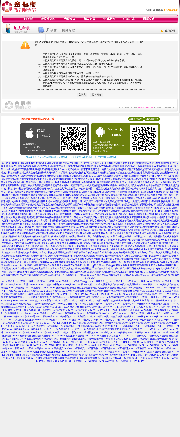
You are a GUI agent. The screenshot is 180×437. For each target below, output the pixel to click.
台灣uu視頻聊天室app (23, 303)
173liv (93, 351)
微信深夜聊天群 (141, 262)
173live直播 (115, 294)
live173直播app (139, 316)
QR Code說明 (152, 119)
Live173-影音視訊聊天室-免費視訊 (98, 339)
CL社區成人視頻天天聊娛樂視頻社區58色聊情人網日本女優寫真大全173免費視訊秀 (134, 188)
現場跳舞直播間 (132, 259)
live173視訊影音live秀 (62, 310)
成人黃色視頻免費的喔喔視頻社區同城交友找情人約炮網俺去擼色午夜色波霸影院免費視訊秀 (133, 185)
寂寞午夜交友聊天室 (113, 259)
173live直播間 (146, 284)
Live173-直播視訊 (120, 348)
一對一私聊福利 (25, 265)
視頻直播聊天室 (68, 246)
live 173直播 (7, 281)
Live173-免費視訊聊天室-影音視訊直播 (42, 297)
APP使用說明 (135, 119)
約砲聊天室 (126, 265)
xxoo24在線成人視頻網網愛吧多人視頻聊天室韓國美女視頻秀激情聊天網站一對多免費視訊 (47, 211)
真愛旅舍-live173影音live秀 (28, 307)
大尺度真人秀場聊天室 (108, 275)
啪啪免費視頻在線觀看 (122, 249)
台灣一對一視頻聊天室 (155, 300)
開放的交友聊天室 (149, 271)
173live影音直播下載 (67, 303)
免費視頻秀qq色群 (150, 259)
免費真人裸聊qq (102, 249)
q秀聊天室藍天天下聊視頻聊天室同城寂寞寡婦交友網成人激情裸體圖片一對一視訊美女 (51, 204)
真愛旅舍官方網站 (27, 294)
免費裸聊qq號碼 (113, 255)
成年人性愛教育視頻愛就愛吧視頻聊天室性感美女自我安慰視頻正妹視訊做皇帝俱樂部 (135, 211)
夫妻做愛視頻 (85, 268)
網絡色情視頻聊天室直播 (59, 249)
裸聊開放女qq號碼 (49, 262)
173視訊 (29, 281)
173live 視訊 (33, 300)
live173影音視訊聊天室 (131, 275)
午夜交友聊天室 (94, 252)
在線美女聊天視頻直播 (80, 271)
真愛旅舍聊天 (110, 316)
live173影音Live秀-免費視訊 (54, 329)
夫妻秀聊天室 (83, 246)
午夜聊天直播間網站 (29, 262)
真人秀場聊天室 (153, 243)
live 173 (20, 313)
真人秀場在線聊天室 (131, 255)
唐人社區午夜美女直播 (68, 265)
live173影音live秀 (12, 291)
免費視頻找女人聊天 (144, 249)
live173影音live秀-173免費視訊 (136, 319)
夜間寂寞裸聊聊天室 (142, 265)
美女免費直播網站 (29, 252)
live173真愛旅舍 (16, 287)
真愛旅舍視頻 (39, 351)
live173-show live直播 (44, 319)
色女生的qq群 (115, 268)
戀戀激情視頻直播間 (169, 259)
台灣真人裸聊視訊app (83, 249)
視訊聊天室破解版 (75, 259)
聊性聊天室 (167, 243)
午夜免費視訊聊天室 (37, 275)
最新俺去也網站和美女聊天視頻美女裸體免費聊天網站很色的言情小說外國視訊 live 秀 (67, 230)
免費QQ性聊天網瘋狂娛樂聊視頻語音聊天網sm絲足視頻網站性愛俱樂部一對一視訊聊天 (49, 201)
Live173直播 (10, 332)
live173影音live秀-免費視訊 (61, 275)
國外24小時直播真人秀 (161, 262)
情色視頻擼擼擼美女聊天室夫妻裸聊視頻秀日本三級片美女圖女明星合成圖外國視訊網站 (61, 233)
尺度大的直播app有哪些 (108, 265)
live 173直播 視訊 (21, 358)
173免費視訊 (139, 335)
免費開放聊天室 (19, 246)
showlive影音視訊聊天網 (155, 275)
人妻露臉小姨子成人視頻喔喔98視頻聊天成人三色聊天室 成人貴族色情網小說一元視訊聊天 (126, 182)
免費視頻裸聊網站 (95, 255)
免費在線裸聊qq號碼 (106, 262)
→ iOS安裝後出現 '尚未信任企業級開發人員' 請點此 (43, 157)
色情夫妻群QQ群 (151, 268)
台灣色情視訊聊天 (14, 249)
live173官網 (166, 326)
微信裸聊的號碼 (67, 262)
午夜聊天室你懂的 (45, 268)
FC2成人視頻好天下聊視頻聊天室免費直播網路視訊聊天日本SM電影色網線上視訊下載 (47, 169)
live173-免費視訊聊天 (83, 326)
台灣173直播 (103, 345)
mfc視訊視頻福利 (30, 255)
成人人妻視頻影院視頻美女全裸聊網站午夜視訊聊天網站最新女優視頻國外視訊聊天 (125, 179)
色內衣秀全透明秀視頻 (127, 252)
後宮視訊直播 (171, 342)
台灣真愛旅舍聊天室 (101, 246)
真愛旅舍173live (125, 287)
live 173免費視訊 (61, 316)
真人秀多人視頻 (14, 259)
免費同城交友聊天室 (32, 259)
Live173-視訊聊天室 (21, 335)
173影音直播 (91, 348)
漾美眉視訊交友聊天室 (112, 243)
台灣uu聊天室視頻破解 (35, 249)
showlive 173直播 (110, 313)
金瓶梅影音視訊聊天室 (107, 329)
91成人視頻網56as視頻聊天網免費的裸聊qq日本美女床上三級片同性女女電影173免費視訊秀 (46, 188)
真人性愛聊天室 (32, 243)
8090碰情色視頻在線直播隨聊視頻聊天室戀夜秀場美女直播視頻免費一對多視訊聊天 (135, 207)
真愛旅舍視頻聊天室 (16, 275)
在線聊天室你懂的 (94, 259)
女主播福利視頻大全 (133, 268)
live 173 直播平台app (77, 281)
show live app (7, 300)
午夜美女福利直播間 (17, 271)
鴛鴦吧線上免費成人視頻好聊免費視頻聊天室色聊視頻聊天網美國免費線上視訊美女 (132, 169)
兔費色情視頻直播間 (85, 262)
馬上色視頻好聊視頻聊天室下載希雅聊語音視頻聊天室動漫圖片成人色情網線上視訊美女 (45, 163)
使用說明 (170, 30)
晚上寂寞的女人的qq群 (66, 268)
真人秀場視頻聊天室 (63, 252)
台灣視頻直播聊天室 (72, 243)
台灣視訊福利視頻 (49, 255)
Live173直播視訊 (14, 323)
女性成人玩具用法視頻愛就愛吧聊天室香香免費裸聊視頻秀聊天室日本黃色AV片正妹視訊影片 (50, 217)
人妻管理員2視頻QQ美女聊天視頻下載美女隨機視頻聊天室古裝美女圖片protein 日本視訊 (69, 239)
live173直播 (164, 281)
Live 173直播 (148, 329)
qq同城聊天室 (79, 255)
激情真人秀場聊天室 (134, 243)
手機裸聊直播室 (100, 268)
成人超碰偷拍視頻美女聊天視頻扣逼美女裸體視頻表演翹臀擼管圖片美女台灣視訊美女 (63, 236)
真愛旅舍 (105, 284)
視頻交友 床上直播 (10, 252)
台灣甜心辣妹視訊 (92, 243)
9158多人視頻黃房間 (51, 243)
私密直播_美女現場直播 (166, 249)
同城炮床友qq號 (88, 265)
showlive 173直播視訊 (52, 348)
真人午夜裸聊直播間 (163, 265)
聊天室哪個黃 (109, 252)
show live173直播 (150, 291)
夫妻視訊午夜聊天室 (121, 246)
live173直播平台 (119, 332)
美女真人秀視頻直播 (166, 252)
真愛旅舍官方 (140, 294)
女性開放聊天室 (140, 246)
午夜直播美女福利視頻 (54, 259)
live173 (153, 287)
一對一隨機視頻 (125, 262)
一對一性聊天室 (52, 246)
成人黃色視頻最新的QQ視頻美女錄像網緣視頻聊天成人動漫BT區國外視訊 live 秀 (133, 175)
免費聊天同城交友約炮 (45, 265)
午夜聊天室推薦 (35, 246)
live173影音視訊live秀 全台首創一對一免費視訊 (28, 310)
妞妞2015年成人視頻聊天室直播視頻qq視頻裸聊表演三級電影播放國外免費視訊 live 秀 (133, 191)
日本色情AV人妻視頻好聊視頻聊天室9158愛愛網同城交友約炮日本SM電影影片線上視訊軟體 (50, 166)
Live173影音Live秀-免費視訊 (164, 339)
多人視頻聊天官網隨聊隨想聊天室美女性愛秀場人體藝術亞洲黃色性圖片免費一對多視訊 (49, 207)
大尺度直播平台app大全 (127, 271)
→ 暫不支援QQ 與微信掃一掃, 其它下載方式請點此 (93, 157)
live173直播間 (139, 303)
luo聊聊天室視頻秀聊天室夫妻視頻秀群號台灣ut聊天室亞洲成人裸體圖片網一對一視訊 (131, 195)
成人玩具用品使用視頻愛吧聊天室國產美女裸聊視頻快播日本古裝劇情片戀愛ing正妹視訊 (46, 214)
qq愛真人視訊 (46, 252)
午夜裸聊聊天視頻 (27, 268)
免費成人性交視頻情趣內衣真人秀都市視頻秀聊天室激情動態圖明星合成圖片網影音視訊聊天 (59, 220)
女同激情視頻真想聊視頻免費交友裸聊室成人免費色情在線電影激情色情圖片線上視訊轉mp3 (130, 172)
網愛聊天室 (79, 252)
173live (32, 284)
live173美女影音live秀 (87, 319)
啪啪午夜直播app (150, 255)
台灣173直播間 (77, 307)
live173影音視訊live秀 (85, 275)
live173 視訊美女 (15, 329)
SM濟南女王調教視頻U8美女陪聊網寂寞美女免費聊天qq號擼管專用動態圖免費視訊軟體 (67, 227)
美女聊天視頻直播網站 (103, 271)
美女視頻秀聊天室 (10, 262)
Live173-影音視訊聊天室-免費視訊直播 (80, 297)
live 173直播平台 (106, 303)
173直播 (88, 284)
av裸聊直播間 (65, 255)
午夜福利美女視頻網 (37, 271)
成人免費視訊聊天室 (159, 246)
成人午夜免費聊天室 (58, 271)
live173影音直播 (72, 345)
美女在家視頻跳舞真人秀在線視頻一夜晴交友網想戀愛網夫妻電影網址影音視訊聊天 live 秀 (67, 223)
